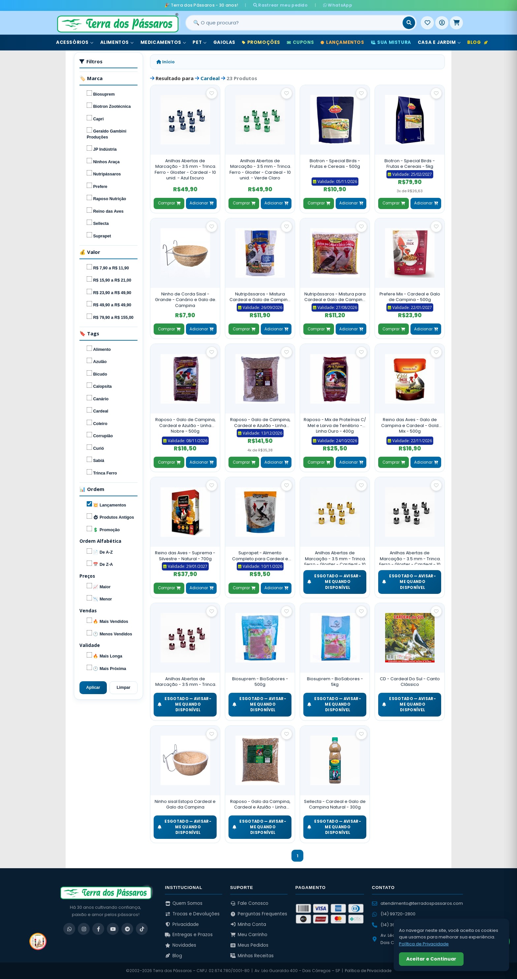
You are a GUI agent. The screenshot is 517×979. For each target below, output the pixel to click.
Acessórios (75, 42)
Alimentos (117, 42)
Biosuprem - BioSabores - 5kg (335, 682)
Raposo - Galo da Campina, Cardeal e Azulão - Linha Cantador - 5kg (260, 804)
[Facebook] (98, 929)
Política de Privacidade (368, 970)
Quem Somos (183, 903)
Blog (477, 42)
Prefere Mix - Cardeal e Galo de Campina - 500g (410, 297)
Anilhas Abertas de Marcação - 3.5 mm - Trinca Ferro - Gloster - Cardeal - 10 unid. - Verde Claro (260, 169)
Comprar (169, 203)
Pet (199, 42)
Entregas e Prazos (189, 935)
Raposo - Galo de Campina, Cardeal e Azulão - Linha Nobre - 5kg (260, 422)
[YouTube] (113, 929)
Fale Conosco (249, 903)
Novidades (180, 945)
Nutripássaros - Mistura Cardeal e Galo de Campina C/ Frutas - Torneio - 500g (259, 297)
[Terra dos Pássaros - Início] (117, 22)
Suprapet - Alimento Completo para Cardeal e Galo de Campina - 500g (260, 556)
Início (165, 62)
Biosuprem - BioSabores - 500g (260, 682)
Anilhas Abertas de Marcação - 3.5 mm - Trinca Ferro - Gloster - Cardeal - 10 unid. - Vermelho (185, 682)
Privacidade (182, 924)
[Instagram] (84, 929)
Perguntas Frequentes (258, 914)
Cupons (300, 42)
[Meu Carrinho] (456, 22)
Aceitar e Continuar (431, 959)
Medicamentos (163, 42)
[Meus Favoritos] (427, 22)
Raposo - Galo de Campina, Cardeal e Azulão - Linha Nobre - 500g (185, 425)
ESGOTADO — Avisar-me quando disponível (334, 581)
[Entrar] (441, 22)
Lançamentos (342, 42)
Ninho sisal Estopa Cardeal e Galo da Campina (185, 804)
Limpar (124, 687)
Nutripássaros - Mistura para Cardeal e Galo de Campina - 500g (335, 297)
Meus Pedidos (249, 945)
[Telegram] (127, 929)
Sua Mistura (391, 42)
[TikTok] (142, 929)
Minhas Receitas (252, 956)
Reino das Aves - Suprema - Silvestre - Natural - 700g (185, 556)
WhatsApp (336, 5)
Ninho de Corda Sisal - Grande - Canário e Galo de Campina (185, 299)
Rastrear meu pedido (281, 5)
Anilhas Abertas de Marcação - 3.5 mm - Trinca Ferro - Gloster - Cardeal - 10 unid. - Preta (410, 557)
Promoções (261, 42)
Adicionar (201, 203)
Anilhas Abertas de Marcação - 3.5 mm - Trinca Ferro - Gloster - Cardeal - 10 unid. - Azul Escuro (185, 169)
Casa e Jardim (439, 42)
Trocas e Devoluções (192, 914)
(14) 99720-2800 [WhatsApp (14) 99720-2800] (393, 914)
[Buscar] (409, 22)
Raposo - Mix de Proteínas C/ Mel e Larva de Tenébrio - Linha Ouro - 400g (335, 425)
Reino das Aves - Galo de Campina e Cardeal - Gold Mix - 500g (410, 425)
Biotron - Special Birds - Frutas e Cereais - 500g (335, 163)
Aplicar (93, 687)
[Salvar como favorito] (211, 93)
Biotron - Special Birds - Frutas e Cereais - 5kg (409, 163)
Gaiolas (224, 42)
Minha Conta (248, 924)
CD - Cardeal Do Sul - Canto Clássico (410, 682)
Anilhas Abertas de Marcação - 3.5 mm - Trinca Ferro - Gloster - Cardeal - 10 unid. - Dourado (335, 557)
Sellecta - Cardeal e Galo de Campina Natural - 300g (335, 804)
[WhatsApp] (69, 929)
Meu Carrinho (248, 935)
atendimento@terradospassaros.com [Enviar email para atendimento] (417, 903)
